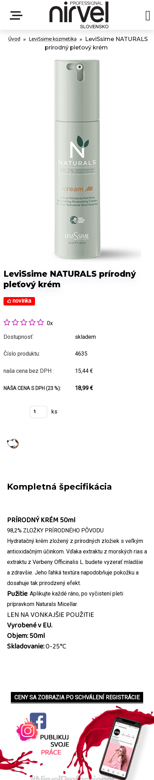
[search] (147, 17)
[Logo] (78, 14)
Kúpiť (13, 414)
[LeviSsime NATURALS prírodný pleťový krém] (77, 57)
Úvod (14, 39)
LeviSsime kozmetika (53, 39)
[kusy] (38, 412)
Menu (17, 15)
